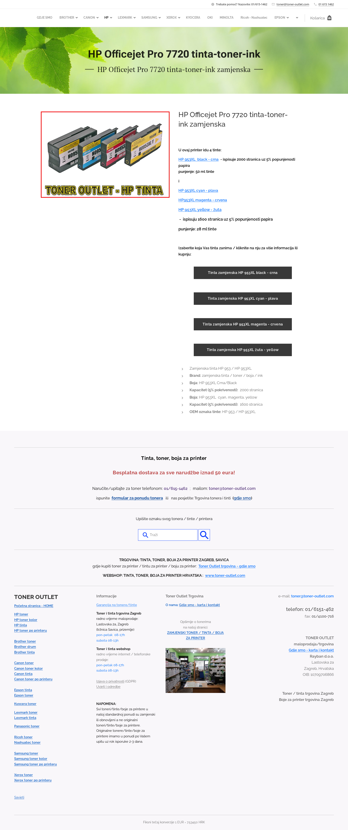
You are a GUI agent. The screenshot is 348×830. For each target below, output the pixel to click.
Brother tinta (24, 652)
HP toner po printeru (30, 630)
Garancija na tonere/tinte (116, 605)
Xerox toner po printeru (32, 780)
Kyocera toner (25, 704)
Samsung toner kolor (30, 759)
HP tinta (20, 625)
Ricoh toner (23, 737)
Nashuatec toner (27, 742)
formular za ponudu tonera (137, 498)
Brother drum (25, 647)
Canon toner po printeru (33, 679)
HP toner (21, 614)
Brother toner (25, 641)
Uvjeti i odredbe (108, 687)
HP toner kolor (25, 620)
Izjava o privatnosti (110, 681)
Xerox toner (23, 775)
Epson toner (23, 695)
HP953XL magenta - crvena (202, 200)
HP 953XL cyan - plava (198, 190)
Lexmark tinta (25, 718)
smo (247, 498)
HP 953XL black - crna (198, 159)
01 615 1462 (326, 4)
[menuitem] (180, 18)
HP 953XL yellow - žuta (199, 209)
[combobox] (168, 535)
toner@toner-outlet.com (293, 4)
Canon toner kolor (28, 668)
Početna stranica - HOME (33, 606)
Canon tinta (23, 674)
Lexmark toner (26, 712)
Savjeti (19, 797)
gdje (238, 498)
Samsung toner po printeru (35, 764)
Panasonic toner (27, 726)
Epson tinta (23, 690)
